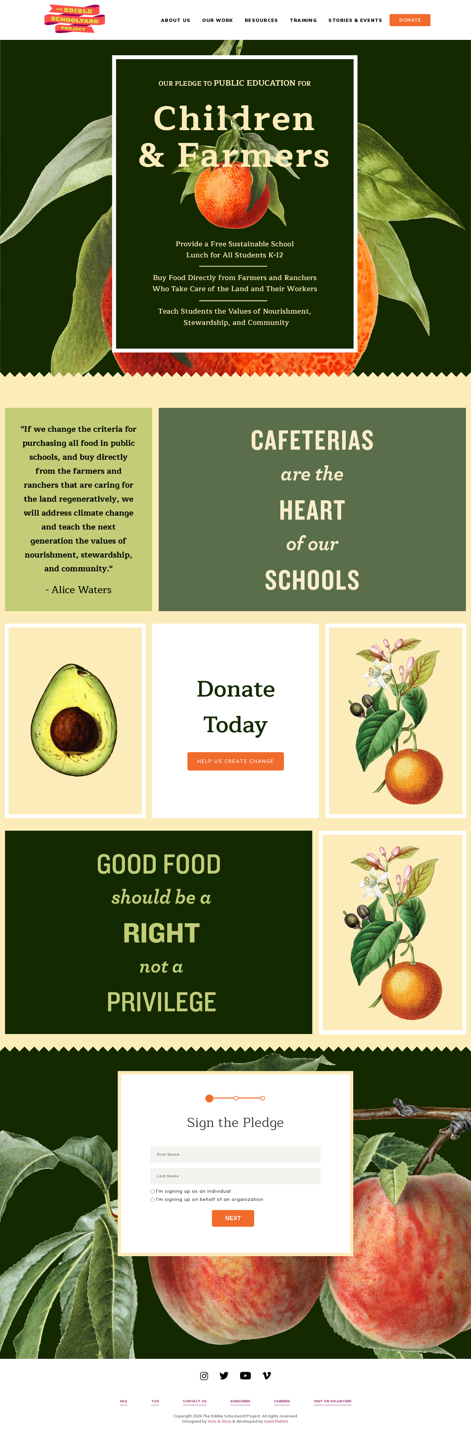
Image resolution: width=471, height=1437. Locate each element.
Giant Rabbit (276, 1421)
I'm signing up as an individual (193, 1191)
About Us (175, 20)
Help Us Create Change (235, 761)
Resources (261, 20)
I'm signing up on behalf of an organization (209, 1199)
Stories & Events (355, 20)
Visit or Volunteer (332, 1401)
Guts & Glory (219, 1421)
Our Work (217, 20)
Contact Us (194, 1401)
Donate (410, 20)
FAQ (123, 1401)
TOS (155, 1401)
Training (303, 20)
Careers (282, 1401)
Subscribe (240, 1401)
